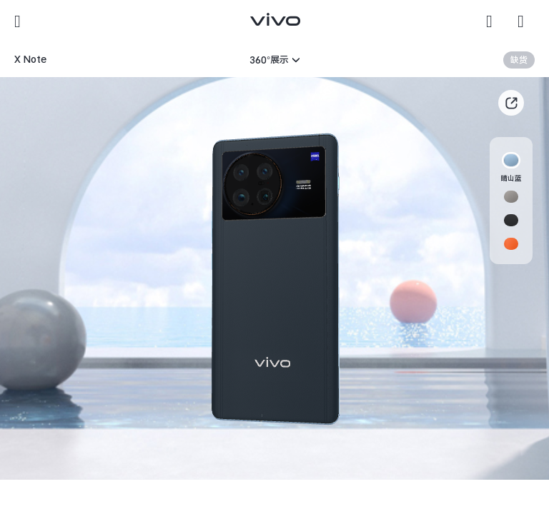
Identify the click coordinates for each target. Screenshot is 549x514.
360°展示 (269, 59)
